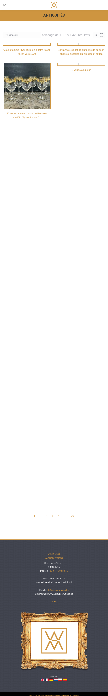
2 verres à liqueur (81, 70)
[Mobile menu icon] (103, 5)
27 (72, 516)
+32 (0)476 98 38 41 (58, 571)
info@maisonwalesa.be (57, 590)
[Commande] (22, 35)
